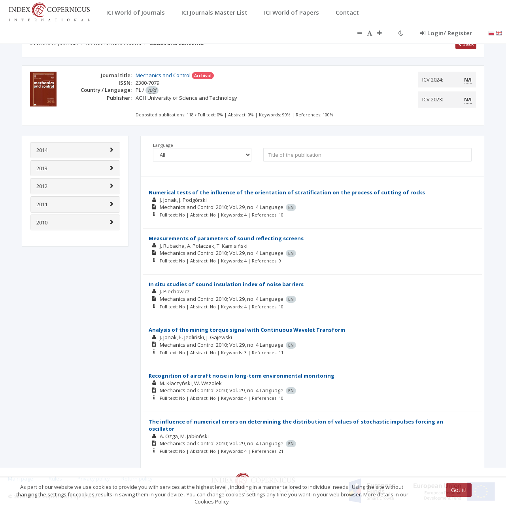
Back (466, 44)
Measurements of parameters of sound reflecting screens (226, 238)
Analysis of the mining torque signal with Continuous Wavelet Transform (247, 329)
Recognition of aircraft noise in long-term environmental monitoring (241, 375)
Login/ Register (446, 33)
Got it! (458, 490)
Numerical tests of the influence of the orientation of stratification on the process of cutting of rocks (287, 192)
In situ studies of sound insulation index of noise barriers (226, 284)
